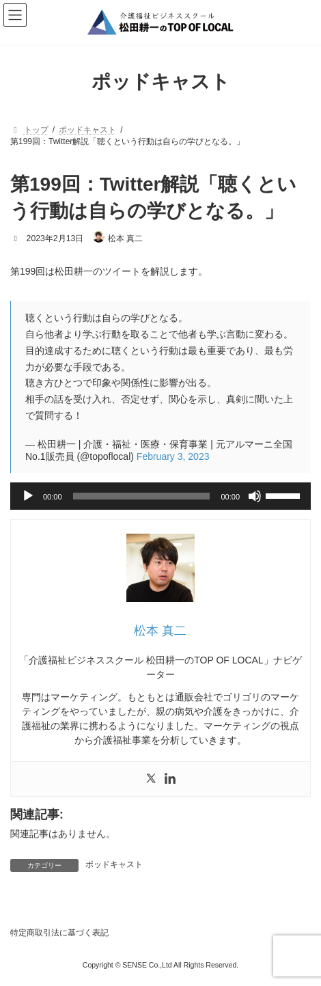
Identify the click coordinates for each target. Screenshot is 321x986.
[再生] (28, 496)
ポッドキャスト (114, 864)
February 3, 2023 (173, 456)
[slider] (141, 496)
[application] (160, 496)
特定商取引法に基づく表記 (59, 932)
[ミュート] (255, 496)
